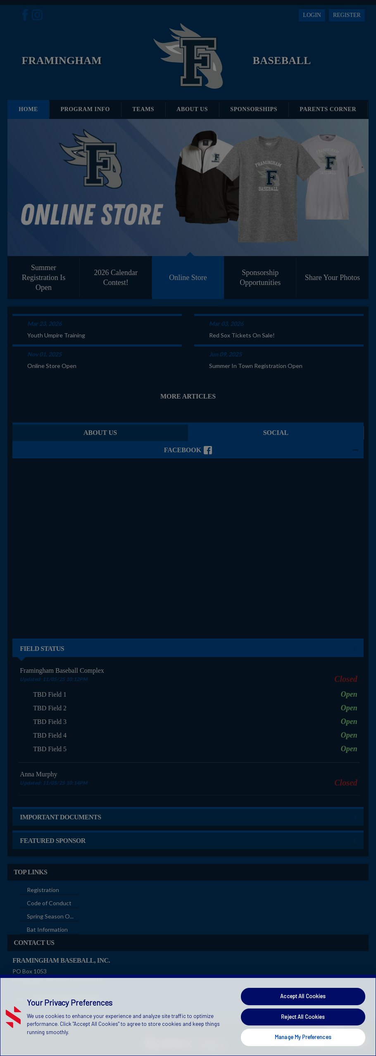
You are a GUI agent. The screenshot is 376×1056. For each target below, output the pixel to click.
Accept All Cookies (303, 996)
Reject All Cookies (303, 1016)
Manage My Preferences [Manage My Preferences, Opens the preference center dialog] (303, 1037)
